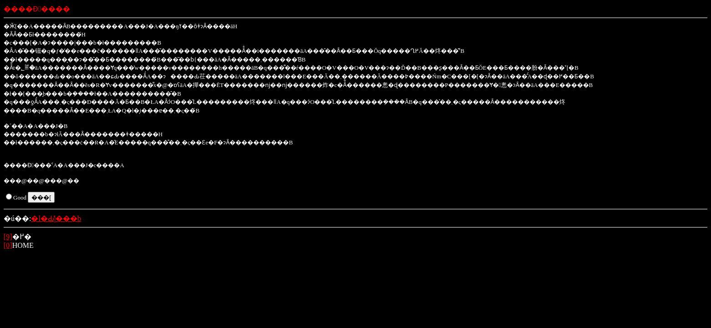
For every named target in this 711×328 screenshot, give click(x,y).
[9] (8, 237)
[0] (8, 245)
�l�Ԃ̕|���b (56, 218)
